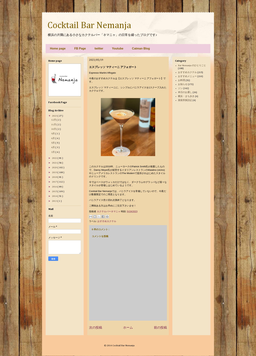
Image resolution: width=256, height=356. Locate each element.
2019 (55, 172)
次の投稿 (95, 327)
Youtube (117, 48)
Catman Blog (141, 48)
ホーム (128, 327)
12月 (54, 120)
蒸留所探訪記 (185, 100)
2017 (55, 182)
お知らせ (182, 84)
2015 (55, 191)
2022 (55, 158)
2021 (55, 163)
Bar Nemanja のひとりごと (192, 65)
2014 (55, 196)
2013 (55, 201)
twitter (99, 48)
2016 (55, 187)
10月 (54, 129)
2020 (55, 167)
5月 (53, 143)
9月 (53, 134)
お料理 (181, 80)
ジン (180, 88)
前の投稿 (160, 327)
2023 (55, 116)
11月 (54, 124)
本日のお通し (185, 92)
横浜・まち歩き (186, 96)
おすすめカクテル (106, 221)
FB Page (80, 48)
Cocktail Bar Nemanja (89, 25)
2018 (55, 177)
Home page (58, 48)
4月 (53, 147)
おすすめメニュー (187, 76)
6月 (53, 138)
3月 (53, 152)
